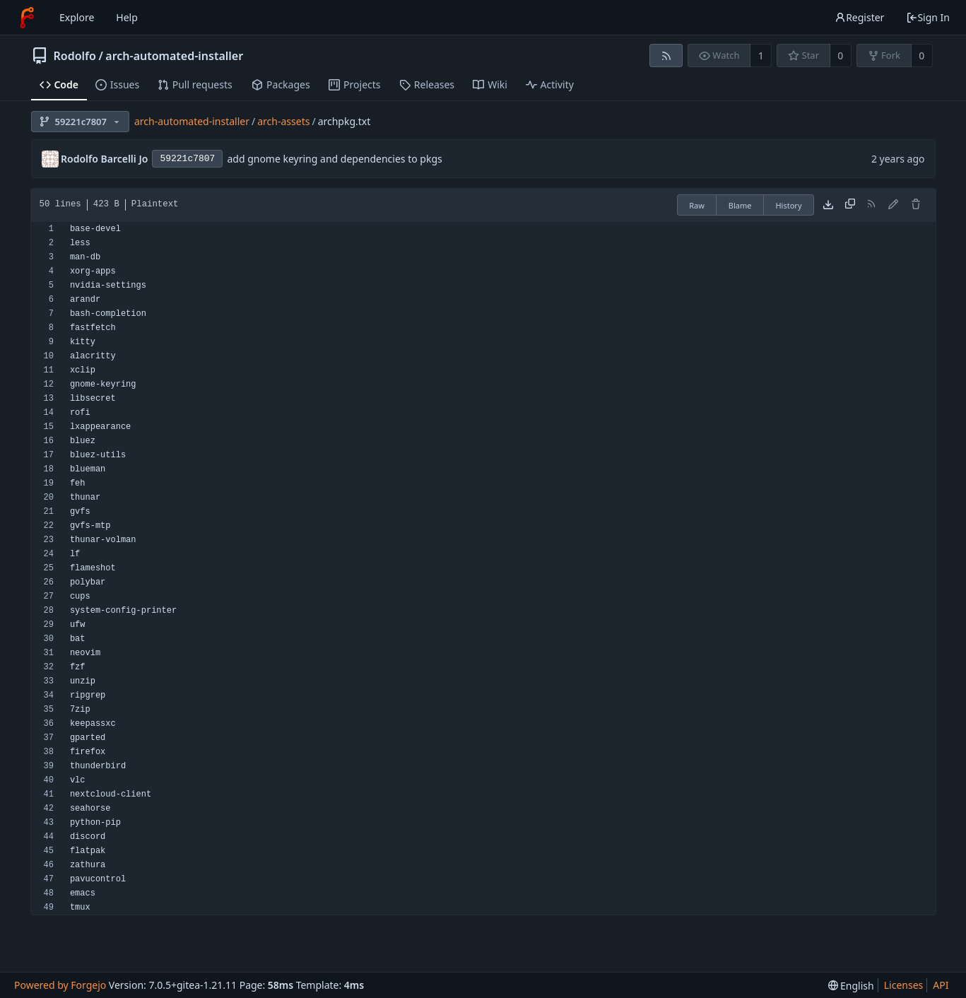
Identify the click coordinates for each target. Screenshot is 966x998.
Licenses (904, 985)
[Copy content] (850, 205)
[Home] (27, 17)
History (788, 205)
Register (859, 17)
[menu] (851, 985)
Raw (697, 205)
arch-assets (283, 121)
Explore (76, 17)
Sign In (928, 17)
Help (127, 17)
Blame (740, 205)
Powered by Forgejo (60, 985)
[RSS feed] (666, 55)
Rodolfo (75, 56)
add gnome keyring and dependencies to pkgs (334, 158)
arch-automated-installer (174, 56)
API (940, 985)
